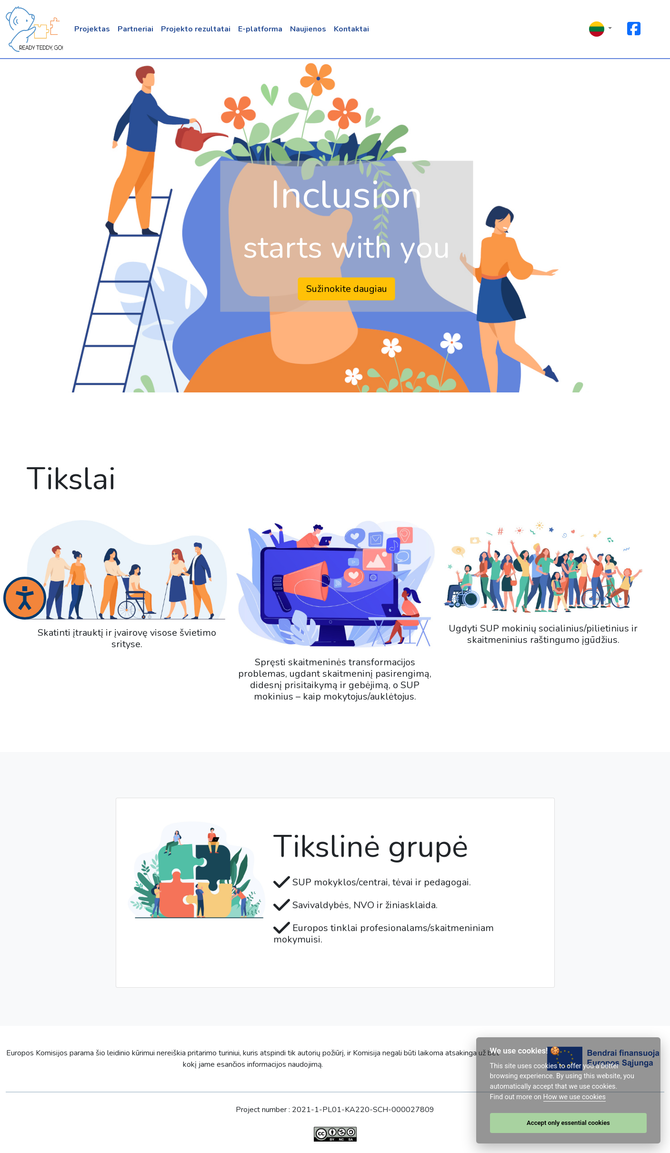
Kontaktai (351, 29)
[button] (600, 29)
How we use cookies (574, 1097)
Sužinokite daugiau (346, 288)
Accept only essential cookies (568, 1122)
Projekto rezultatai (195, 29)
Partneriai (135, 29)
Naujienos (308, 29)
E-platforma (260, 29)
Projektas (92, 29)
